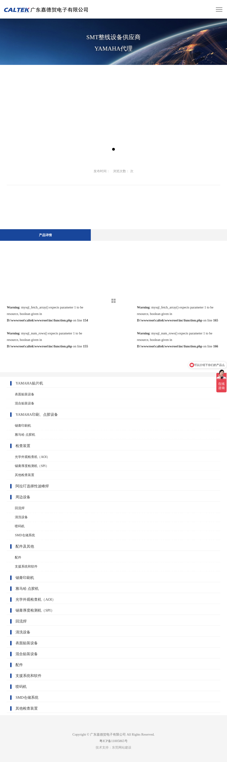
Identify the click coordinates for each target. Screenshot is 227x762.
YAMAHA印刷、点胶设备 (37, 414)
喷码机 (20, 526)
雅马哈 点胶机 (25, 434)
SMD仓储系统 (25, 535)
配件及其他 (25, 546)
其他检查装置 (24, 475)
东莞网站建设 (121, 747)
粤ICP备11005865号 (113, 741)
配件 (18, 557)
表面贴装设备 (24, 394)
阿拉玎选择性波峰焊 (32, 486)
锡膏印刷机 (23, 425)
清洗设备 (21, 517)
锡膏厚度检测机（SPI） (32, 466)
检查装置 (23, 446)
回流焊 (20, 508)
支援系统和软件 (26, 566)
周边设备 (23, 497)
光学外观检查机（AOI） (32, 457)
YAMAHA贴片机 (29, 383)
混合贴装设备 (24, 403)
